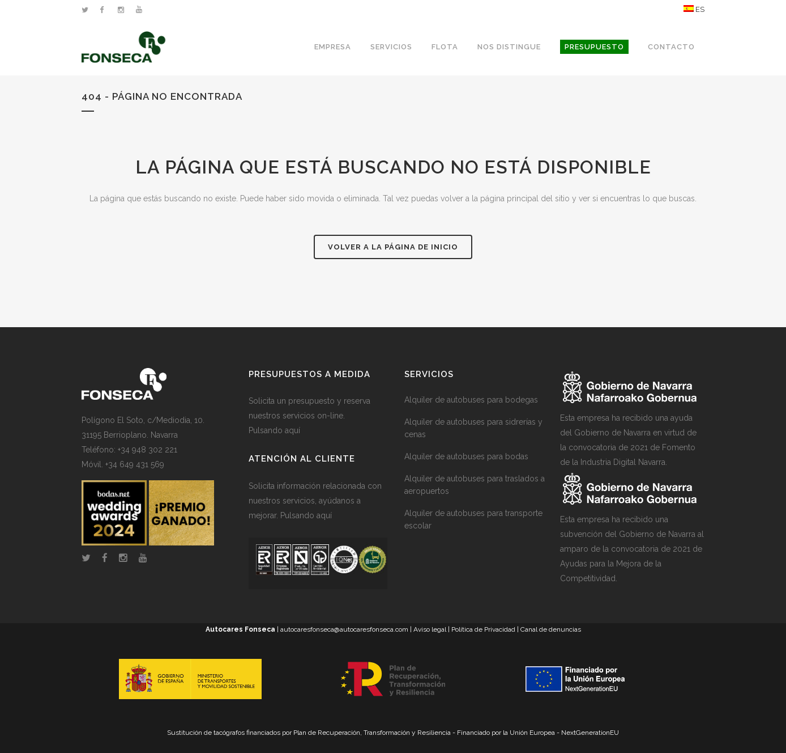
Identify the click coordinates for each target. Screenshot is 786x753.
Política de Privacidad (483, 629)
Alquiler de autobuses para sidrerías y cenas (473, 428)
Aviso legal (429, 629)
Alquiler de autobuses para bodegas (471, 399)
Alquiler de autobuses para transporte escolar (473, 519)
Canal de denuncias (550, 629)
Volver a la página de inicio (393, 247)
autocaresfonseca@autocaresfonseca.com (344, 629)
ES (694, 9)
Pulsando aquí (274, 430)
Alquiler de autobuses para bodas (466, 456)
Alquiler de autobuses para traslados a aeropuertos (474, 485)
